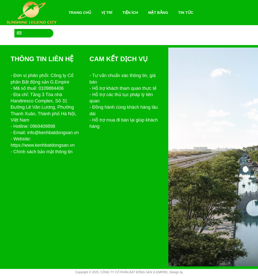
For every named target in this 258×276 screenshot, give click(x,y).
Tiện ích (130, 12)
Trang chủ (81, 12)
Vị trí (106, 12)
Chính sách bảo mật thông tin (43, 151)
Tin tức (185, 12)
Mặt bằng (158, 12)
